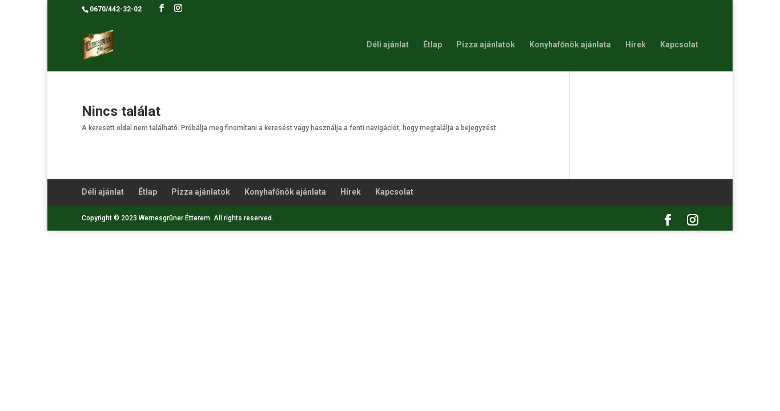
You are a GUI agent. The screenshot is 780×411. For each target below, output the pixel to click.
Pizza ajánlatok (485, 45)
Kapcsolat (679, 45)
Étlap (432, 45)
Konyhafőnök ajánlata (570, 45)
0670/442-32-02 (116, 9)
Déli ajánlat (388, 45)
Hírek (635, 45)
